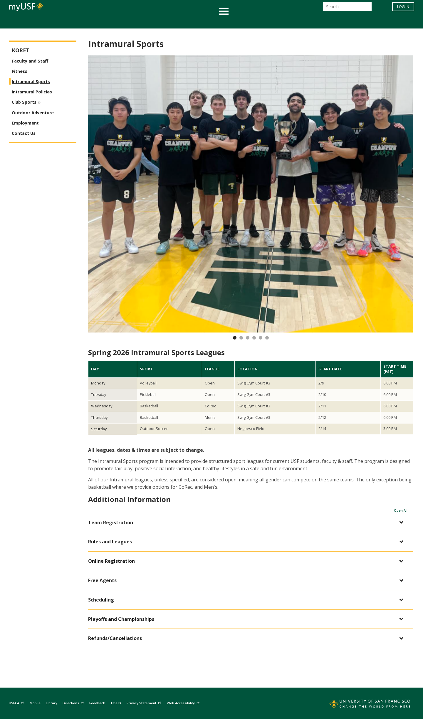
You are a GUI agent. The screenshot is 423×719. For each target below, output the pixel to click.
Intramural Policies (32, 92)
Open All (400, 510)
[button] (247, 523)
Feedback (97, 703)
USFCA (17, 702)
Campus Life (241, 21)
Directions (74, 702)
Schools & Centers (315, 21)
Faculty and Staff (30, 61)
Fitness (19, 71)
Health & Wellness (194, 21)
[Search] (347, 8)
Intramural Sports (31, 81)
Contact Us (24, 133)
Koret (20, 50)
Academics (98, 21)
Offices (274, 21)
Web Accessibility (184, 702)
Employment (25, 123)
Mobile (35, 703)
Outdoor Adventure (33, 112)
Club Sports (24, 102)
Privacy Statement (144, 702)
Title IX (115, 703)
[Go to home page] (363, 704)
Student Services (141, 21)
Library (51, 703)
